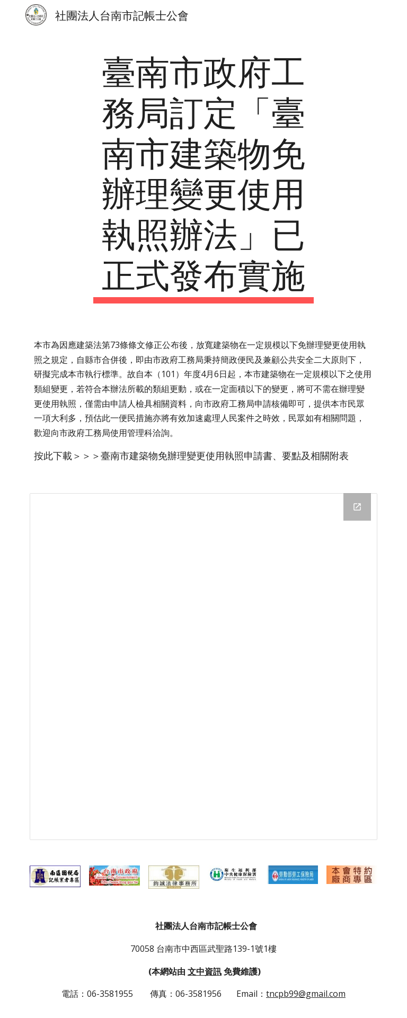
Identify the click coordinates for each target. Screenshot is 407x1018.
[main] (203, 176)
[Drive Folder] (203, 666)
